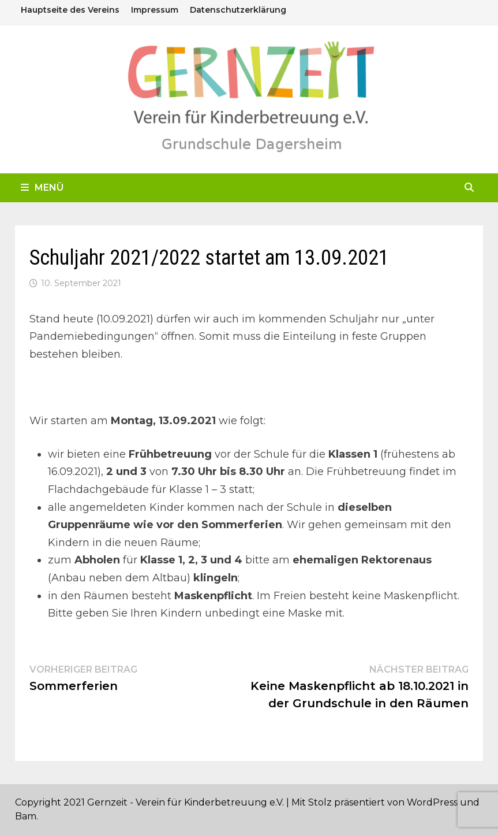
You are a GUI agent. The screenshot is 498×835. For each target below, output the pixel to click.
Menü (42, 187)
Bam (25, 816)
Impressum (154, 10)
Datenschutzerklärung (238, 10)
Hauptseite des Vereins (70, 10)
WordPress (432, 802)
